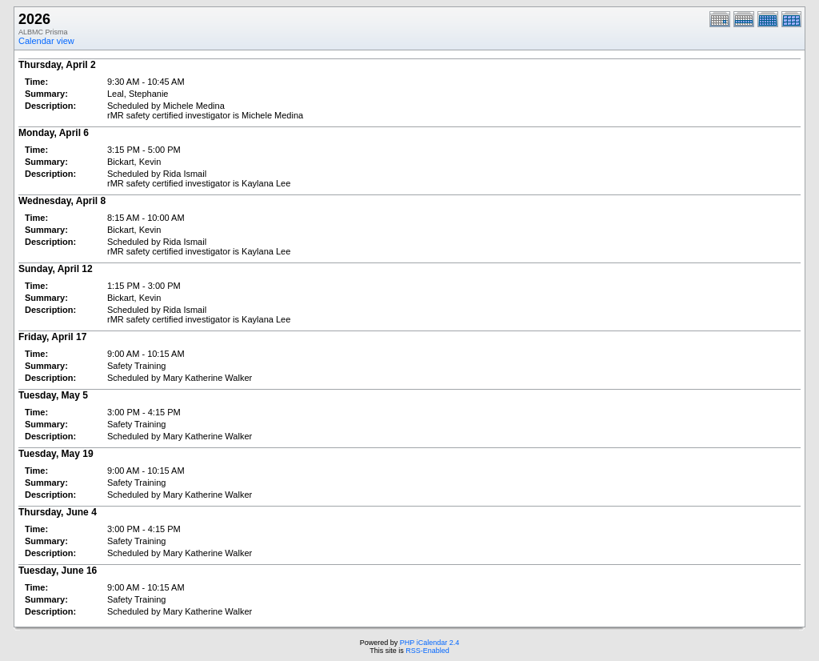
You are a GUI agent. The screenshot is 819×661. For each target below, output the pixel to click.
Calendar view (46, 41)
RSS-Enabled (427, 651)
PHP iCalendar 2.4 (429, 643)
